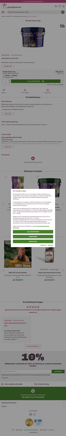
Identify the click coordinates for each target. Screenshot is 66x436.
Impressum (16, 227)
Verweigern (33, 236)
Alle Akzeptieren (33, 231)
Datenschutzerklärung (43, 226)
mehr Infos (33, 241)
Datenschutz (43, 245)
